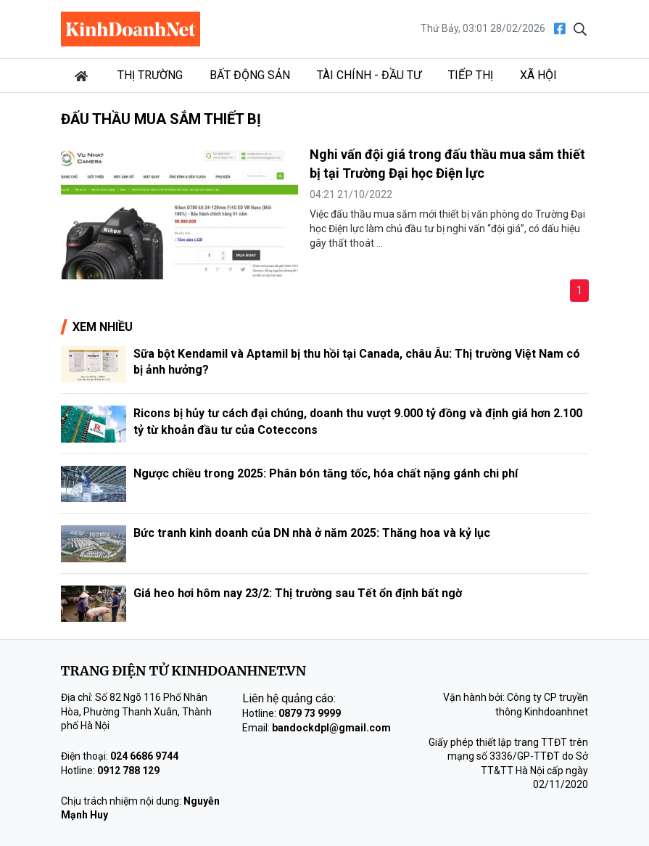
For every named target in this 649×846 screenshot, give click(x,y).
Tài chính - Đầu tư (369, 75)
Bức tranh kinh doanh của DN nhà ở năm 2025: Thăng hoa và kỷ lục (311, 533)
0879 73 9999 (309, 713)
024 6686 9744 (144, 756)
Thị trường (150, 75)
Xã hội (538, 75)
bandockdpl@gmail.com (331, 728)
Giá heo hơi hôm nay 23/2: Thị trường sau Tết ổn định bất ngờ (297, 593)
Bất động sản (250, 75)
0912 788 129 (128, 770)
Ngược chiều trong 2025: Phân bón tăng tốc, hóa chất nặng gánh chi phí (325, 473)
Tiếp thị (470, 75)
